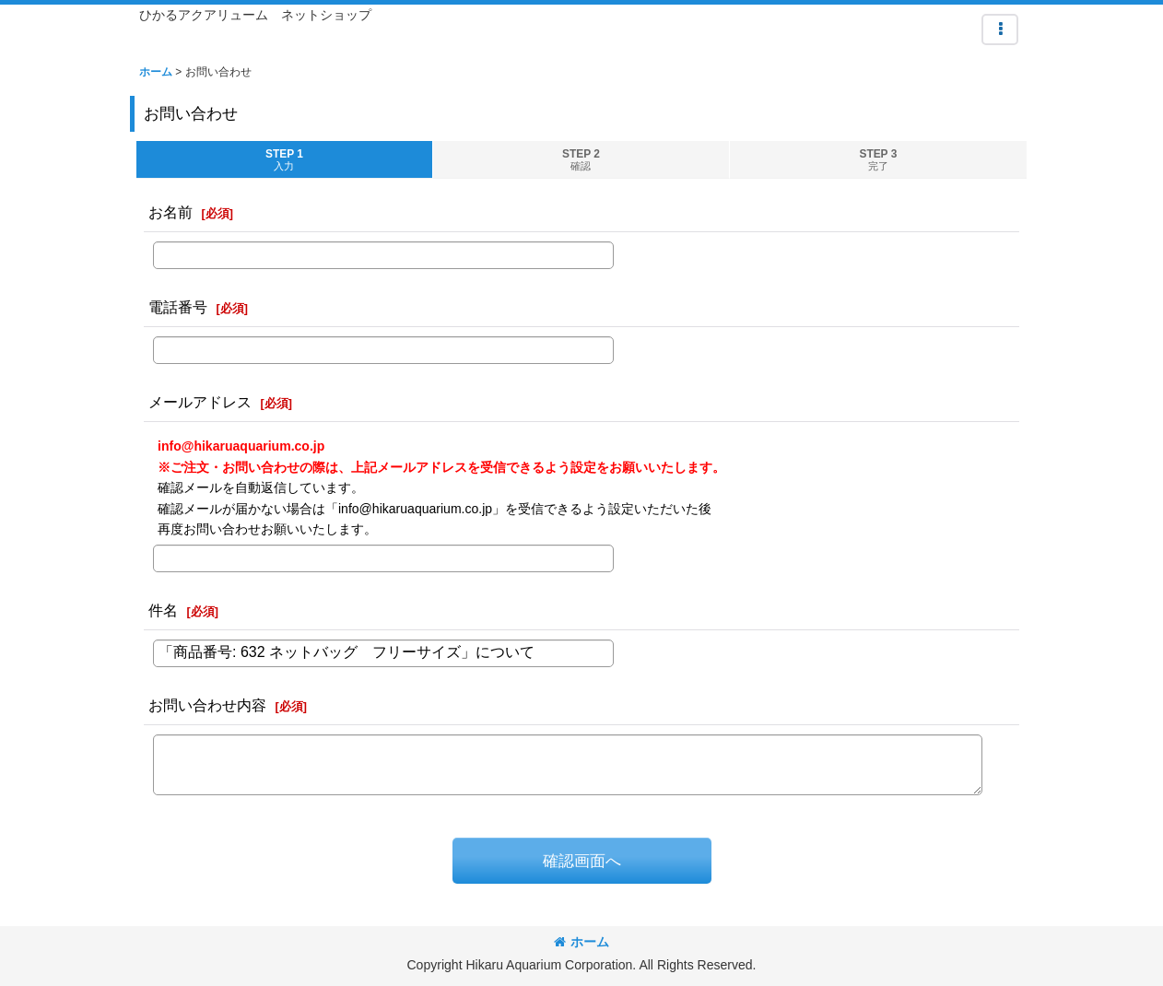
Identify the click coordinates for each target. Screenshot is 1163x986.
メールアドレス (200, 401)
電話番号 (177, 307)
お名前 (170, 212)
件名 (163, 610)
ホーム (581, 941)
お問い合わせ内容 (207, 705)
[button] (999, 29)
